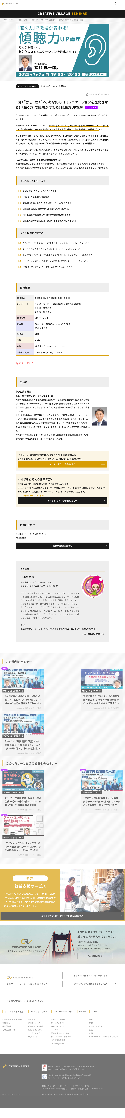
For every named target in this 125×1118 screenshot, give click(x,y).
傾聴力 (62, 86)
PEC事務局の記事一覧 (93, 638)
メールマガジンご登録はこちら (62, 464)
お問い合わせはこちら (62, 548)
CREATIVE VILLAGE (63, 13)
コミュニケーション (49, 86)
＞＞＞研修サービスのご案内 (31, 496)
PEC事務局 (27, 580)
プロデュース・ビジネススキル (27, 86)
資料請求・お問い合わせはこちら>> (62, 502)
